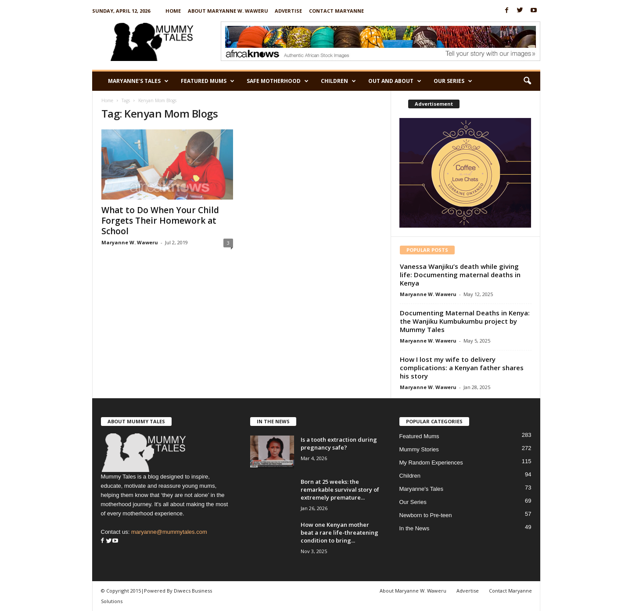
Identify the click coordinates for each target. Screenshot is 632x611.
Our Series (453, 81)
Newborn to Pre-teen (425, 515)
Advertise (288, 10)
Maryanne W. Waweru (129, 242)
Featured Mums (207, 81)
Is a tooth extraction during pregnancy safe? (339, 443)
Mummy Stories (419, 449)
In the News (414, 528)
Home (173, 10)
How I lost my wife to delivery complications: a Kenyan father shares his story (462, 367)
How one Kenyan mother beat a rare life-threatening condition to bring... (339, 532)
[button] (527, 81)
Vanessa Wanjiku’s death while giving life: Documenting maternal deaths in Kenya (460, 274)
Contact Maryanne (336, 10)
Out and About (394, 81)
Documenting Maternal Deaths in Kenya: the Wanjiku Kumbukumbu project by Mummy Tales (465, 321)
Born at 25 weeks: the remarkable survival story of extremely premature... (340, 489)
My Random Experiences (431, 462)
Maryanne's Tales (421, 489)
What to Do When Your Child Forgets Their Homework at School (160, 220)
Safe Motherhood (278, 81)
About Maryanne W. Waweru (228, 10)
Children (338, 81)
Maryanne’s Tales (138, 81)
